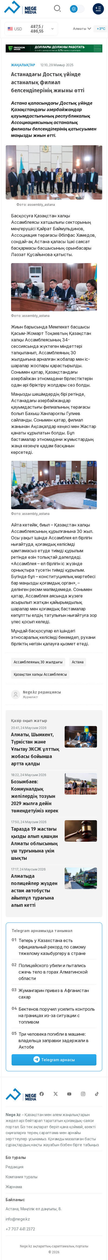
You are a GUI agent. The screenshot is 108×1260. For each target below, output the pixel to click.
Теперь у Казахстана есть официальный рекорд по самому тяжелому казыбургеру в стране (52, 947)
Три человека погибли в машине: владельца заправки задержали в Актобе (54, 1040)
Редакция (14, 1167)
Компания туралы (21, 1176)
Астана (77, 662)
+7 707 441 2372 (20, 1229)
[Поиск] (57, 8)
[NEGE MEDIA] (20, 8)
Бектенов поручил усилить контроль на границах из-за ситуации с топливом (57, 1015)
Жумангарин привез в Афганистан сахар (54, 994)
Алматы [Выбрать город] (82, 29)
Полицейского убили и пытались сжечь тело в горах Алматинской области (53, 972)
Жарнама (14, 1186)
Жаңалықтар (23, 65)
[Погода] (100, 29)
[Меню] (98, 9)
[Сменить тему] (77, 9)
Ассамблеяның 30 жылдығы (38, 662)
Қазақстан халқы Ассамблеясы (40, 674)
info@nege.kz (18, 1219)
